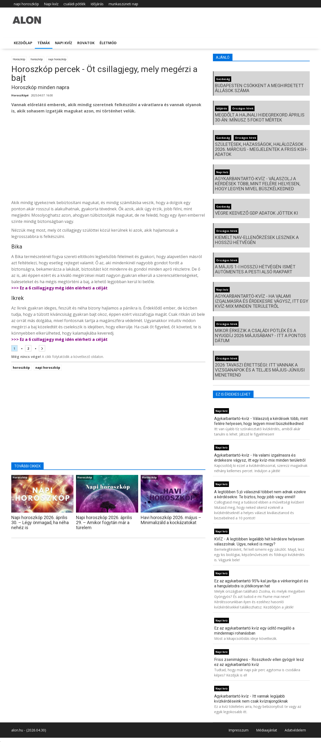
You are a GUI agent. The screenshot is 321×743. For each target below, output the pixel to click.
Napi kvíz (51, 4)
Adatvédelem (295, 730)
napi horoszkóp (26, 4)
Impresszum (238, 730)
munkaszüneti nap (123, 4)
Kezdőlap (23, 42)
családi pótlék (74, 4)
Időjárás (97, 4)
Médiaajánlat (266, 730)
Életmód (108, 42)
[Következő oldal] (42, 348)
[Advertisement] (108, 158)
